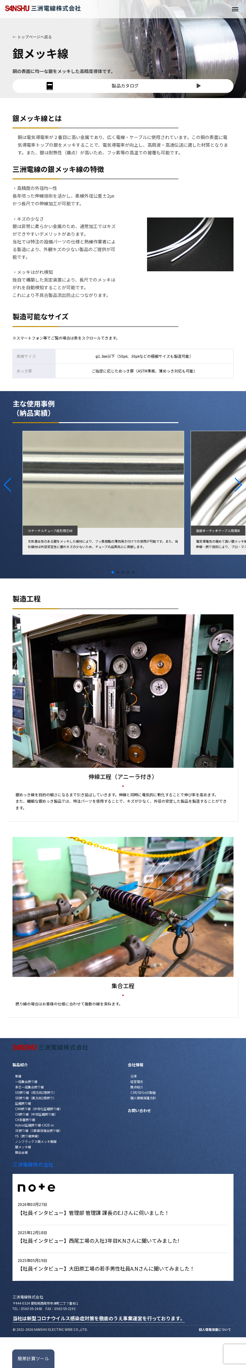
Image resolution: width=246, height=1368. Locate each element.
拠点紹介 (136, 1087)
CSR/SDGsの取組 (143, 1092)
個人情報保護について (215, 1329)
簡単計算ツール (33, 1358)
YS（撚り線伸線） (28, 1136)
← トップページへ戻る (32, 36)
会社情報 (135, 1064)
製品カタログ (122, 86)
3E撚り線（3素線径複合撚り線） (38, 1130)
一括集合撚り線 (26, 1081)
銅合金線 (21, 1152)
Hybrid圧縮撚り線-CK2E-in (34, 1125)
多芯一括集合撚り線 (29, 1087)
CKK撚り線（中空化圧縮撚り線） (39, 1108)
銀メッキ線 (23, 1146)
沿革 (133, 1076)
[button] (7, 485)
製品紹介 (20, 1064)
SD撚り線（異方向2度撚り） (35, 1097)
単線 (18, 1076)
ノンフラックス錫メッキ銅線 (36, 1141)
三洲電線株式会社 (32, 1164)
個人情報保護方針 (143, 1097)
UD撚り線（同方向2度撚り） (36, 1092)
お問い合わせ (139, 1110)
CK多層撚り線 (25, 1119)
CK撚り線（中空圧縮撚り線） (36, 1114)
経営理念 (136, 1081)
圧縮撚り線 (23, 1103)
